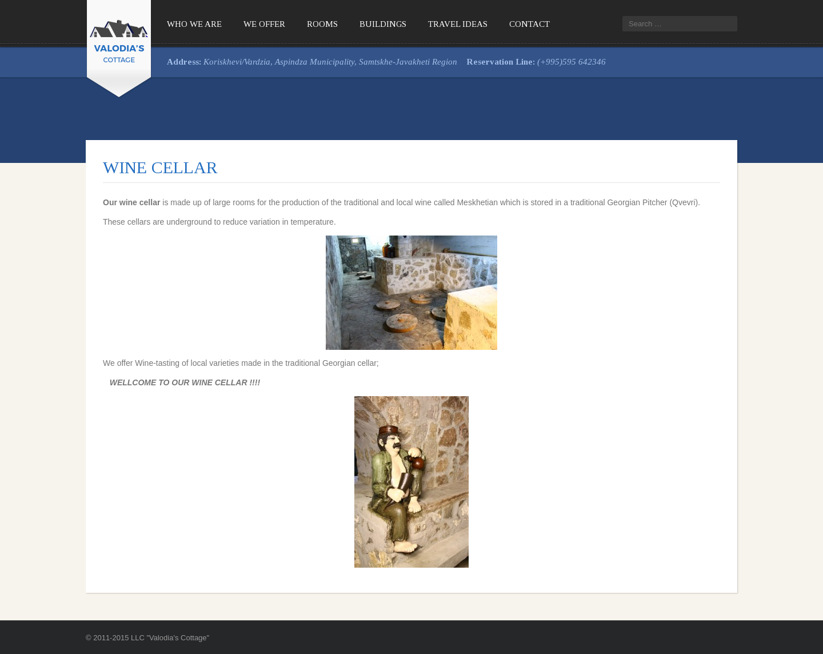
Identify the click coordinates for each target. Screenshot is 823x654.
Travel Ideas (458, 24)
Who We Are (194, 24)
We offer (264, 24)
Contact (529, 24)
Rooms (322, 24)
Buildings (382, 24)
